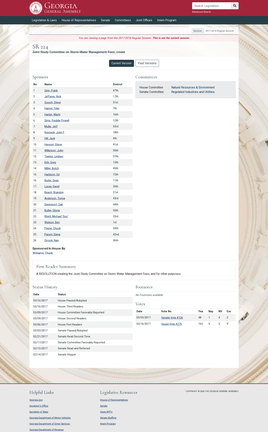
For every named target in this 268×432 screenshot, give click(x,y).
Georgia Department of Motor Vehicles (50, 417)
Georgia (62, 7)
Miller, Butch (51, 168)
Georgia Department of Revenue (46, 429)
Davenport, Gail (53, 204)
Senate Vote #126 (172, 317)
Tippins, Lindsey (53, 156)
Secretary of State (38, 411)
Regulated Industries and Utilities (193, 92)
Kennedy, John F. (54, 132)
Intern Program (166, 20)
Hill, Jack (49, 138)
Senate (105, 20)
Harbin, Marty (52, 114)
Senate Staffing (108, 417)
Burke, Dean (51, 180)
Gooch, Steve (52, 102)
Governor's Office (38, 405)
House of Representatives (79, 20)
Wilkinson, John (53, 150)
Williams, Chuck (43, 253)
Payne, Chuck (52, 228)
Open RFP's (106, 411)
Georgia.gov (36, 399)
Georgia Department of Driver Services (49, 423)
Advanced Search (201, 11)
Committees (123, 20)
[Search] (211, 5)
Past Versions (147, 63)
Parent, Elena (52, 234)
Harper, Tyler (52, 108)
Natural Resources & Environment (193, 87)
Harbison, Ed (52, 174)
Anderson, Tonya (54, 198)
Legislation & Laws (44, 20)
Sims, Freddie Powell (56, 120)
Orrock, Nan (51, 240)
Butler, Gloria (52, 210)
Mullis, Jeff (51, 126)
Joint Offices (144, 20)
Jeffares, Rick (52, 96)
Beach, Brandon (54, 192)
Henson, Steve (53, 144)
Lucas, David (51, 186)
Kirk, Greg (50, 162)
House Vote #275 (171, 324)
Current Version (121, 63)
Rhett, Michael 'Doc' (56, 216)
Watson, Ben (52, 222)
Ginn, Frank (51, 90)
